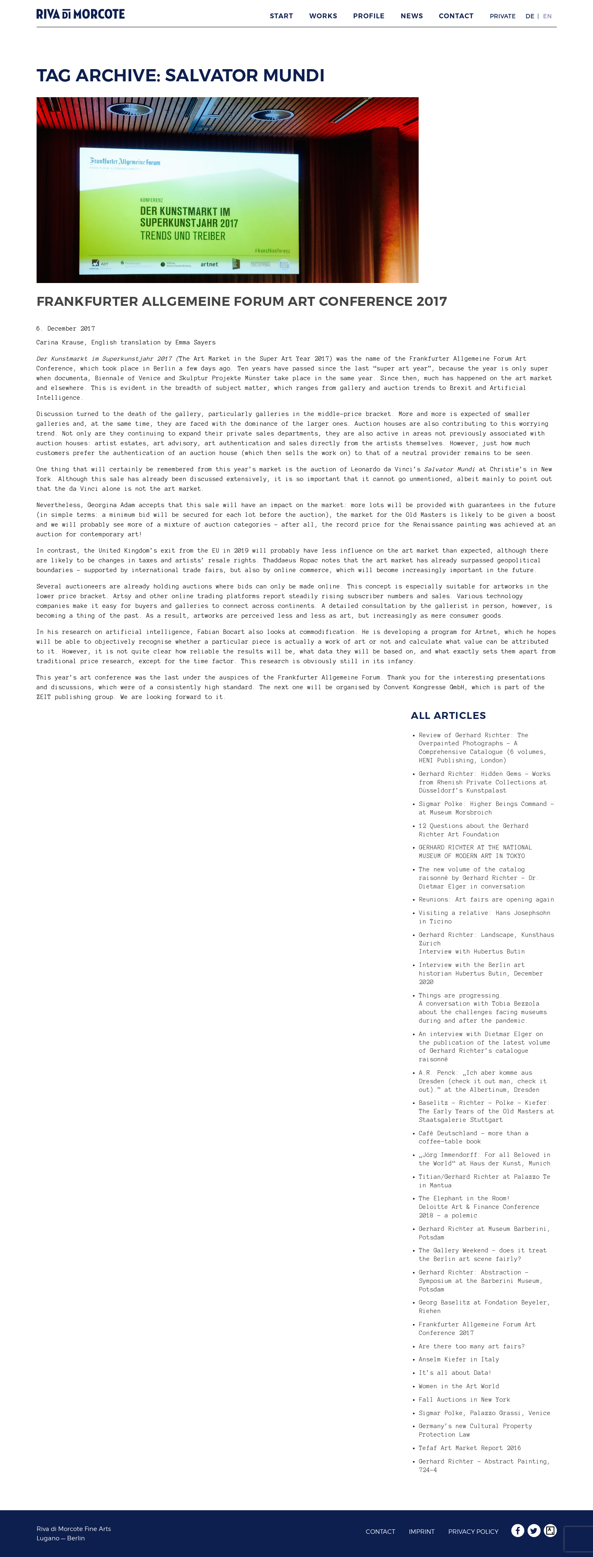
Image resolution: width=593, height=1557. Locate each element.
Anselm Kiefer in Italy (459, 1359)
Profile (369, 16)
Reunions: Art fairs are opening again (486, 899)
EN (547, 16)
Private (503, 16)
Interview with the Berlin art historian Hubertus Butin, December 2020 (481, 973)
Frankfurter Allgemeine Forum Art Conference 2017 (242, 301)
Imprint (421, 1531)
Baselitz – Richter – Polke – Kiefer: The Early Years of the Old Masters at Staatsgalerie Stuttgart (486, 1111)
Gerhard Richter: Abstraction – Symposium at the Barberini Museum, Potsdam (481, 1281)
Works (323, 16)
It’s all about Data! (455, 1373)
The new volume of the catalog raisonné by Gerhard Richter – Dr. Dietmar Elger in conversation (479, 878)
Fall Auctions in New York (464, 1399)
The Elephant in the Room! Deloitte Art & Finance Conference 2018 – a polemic (479, 1207)
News (412, 16)
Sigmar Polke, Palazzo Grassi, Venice (485, 1413)
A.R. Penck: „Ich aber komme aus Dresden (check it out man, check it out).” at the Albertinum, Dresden (483, 1081)
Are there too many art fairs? (472, 1346)
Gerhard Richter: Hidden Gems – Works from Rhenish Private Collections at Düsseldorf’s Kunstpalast (485, 782)
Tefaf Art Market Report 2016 (470, 1448)
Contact (456, 16)
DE (530, 16)
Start (281, 16)
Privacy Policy (473, 1531)
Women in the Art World (459, 1386)
